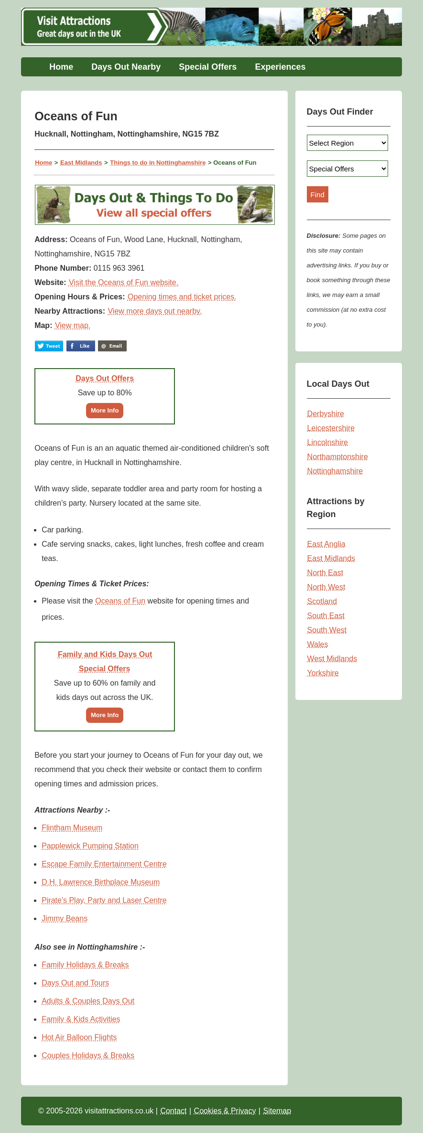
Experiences (280, 67)
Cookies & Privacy (225, 1111)
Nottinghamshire (335, 471)
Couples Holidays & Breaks (88, 1055)
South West (327, 630)
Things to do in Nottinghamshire (158, 162)
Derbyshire (325, 414)
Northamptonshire (337, 457)
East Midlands (81, 162)
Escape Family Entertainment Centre (104, 864)
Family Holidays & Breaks (85, 965)
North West (326, 587)
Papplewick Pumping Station (90, 846)
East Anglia (326, 544)
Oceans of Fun (120, 601)
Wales (317, 644)
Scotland (322, 601)
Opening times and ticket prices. (182, 297)
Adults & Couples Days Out (88, 1001)
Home (61, 67)
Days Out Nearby (126, 67)
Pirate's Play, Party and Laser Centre (104, 900)
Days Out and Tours (75, 983)
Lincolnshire (327, 442)
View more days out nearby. (155, 311)
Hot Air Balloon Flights (79, 1037)
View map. (72, 325)
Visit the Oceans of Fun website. (123, 282)
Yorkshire (323, 673)
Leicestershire (331, 428)
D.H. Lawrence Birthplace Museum (101, 882)
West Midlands (332, 659)
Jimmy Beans (64, 918)
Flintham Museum (72, 828)
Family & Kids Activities (81, 1019)
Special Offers (208, 67)
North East (325, 573)
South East (326, 616)
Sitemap (277, 1111)
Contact (173, 1111)
